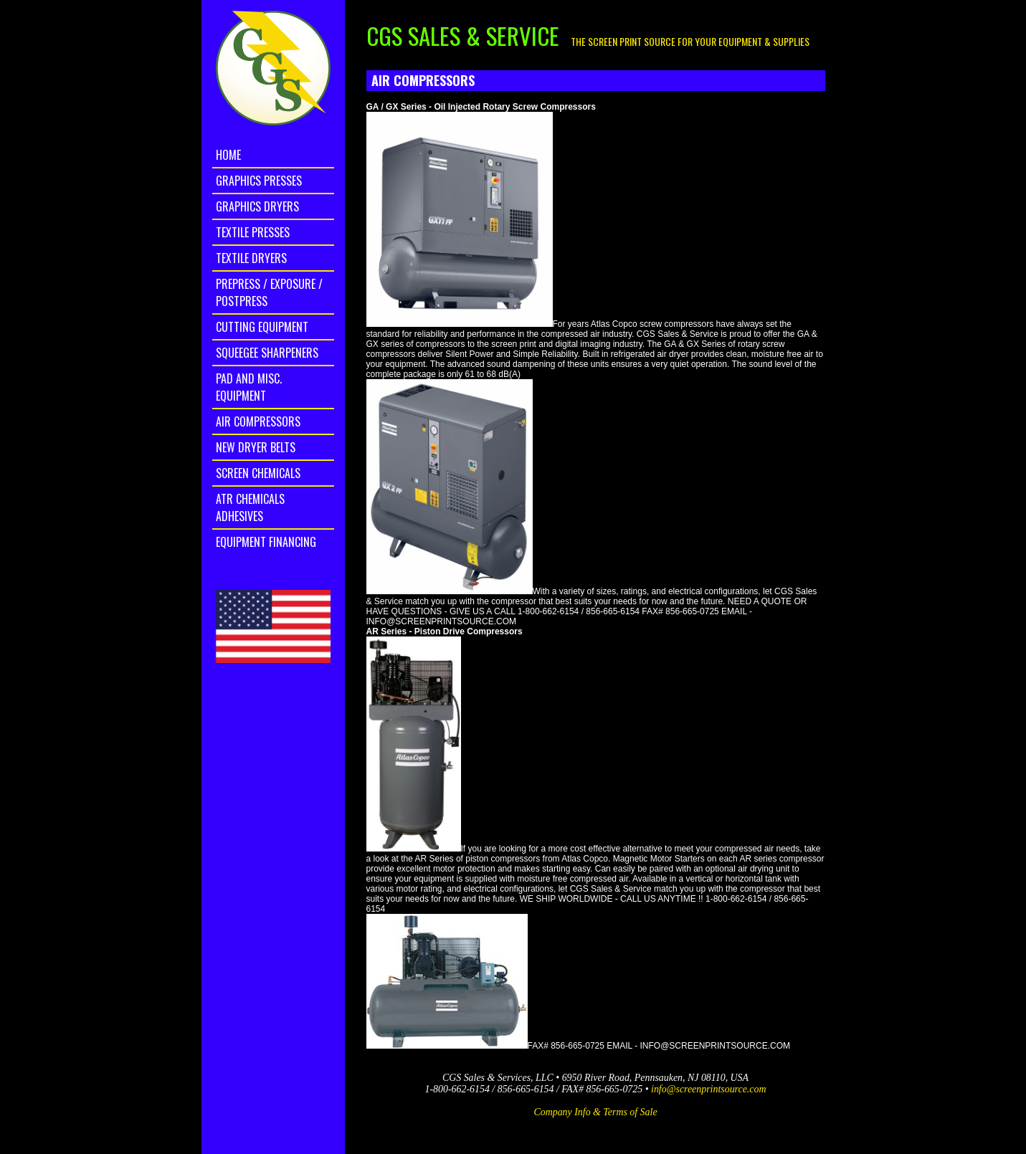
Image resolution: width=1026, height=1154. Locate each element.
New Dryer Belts (255, 447)
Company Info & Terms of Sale (595, 1112)
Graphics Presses (259, 180)
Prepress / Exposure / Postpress (269, 292)
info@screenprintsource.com (708, 1089)
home (228, 154)
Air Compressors (258, 421)
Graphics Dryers (257, 206)
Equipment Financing (266, 541)
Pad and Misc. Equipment (249, 387)
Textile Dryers (251, 258)
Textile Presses (253, 232)
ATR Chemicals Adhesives (250, 507)
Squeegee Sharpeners (267, 352)
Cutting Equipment (262, 326)
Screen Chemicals (258, 473)
